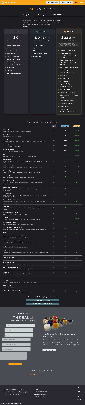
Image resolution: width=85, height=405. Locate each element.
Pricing (76, 2)
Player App (66, 2)
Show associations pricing (42, 304)
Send (15, 363)
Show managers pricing (42, 300)
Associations (58, 14)
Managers (42, 14)
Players (26, 15)
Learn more (25, 26)
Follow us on (49, 350)
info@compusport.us (40, 391)
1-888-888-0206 (39, 396)
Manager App (52, 2)
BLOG (79, 399)
